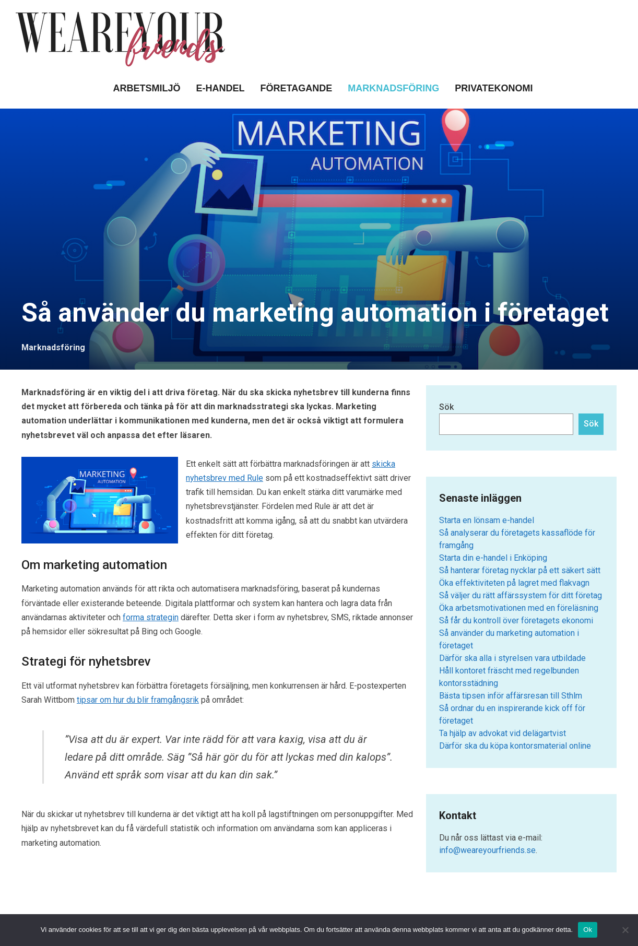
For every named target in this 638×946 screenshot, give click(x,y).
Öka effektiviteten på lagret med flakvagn (514, 583)
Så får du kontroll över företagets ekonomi (516, 620)
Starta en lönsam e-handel (486, 520)
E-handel (220, 88)
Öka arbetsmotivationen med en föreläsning (518, 608)
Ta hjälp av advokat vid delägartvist (502, 733)
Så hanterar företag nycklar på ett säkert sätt (519, 570)
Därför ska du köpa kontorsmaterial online (515, 746)
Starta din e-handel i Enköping (493, 558)
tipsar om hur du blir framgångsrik (138, 700)
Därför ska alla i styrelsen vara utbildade (512, 658)
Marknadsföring (393, 88)
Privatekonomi (494, 88)
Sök (446, 407)
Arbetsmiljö (146, 88)
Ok (587, 929)
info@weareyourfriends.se (487, 850)
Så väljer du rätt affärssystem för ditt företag (520, 595)
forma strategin (151, 617)
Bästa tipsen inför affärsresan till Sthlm (510, 696)
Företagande (297, 88)
